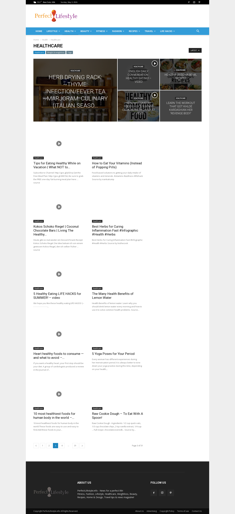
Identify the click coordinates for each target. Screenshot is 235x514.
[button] (198, 31)
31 (75, 445)
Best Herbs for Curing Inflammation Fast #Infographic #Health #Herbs (115, 230)
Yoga (70, 52)
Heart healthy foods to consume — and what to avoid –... (58, 356)
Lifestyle (53, 31)
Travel (150, 31)
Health (70, 31)
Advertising (152, 511)
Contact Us (197, 511)
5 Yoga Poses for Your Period (113, 354)
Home (39, 31)
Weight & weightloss (55, 52)
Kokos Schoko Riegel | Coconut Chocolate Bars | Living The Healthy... (56, 230)
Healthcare (39, 52)
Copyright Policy (167, 511)
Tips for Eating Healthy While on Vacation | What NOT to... (56, 165)
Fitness (102, 31)
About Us (139, 511)
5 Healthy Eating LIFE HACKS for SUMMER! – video (57, 296)
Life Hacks (167, 31)
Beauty (86, 31)
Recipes (134, 31)
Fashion (118, 31)
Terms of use (183, 511)
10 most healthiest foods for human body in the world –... (54, 416)
